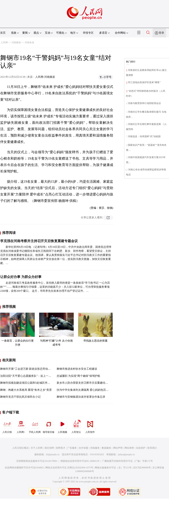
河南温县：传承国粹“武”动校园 (144, 136)
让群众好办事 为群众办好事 (20, 277)
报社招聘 (49, 448)
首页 (3, 32)
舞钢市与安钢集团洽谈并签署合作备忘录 (81, 396)
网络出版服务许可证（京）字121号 (113, 467)
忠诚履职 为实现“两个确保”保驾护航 (78, 375)
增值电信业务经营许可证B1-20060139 (79, 461)
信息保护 (140, 448)
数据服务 (106, 448)
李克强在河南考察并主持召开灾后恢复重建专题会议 (39, 241)
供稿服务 (95, 448)
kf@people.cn (53, 454)
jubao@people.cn (126, 454)
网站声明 (118, 448)
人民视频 (62, 425)
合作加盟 (83, 448)
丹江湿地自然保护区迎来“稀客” (144, 82)
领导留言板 (48, 425)
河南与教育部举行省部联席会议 (144, 103)
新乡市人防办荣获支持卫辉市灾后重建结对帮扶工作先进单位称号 (96, 382)
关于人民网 (37, 448)
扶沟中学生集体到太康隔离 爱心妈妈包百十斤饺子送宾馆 (91, 389)
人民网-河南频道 (45, 76)
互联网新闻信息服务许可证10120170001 (37, 461)
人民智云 (76, 425)
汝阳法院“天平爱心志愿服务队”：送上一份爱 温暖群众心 (34, 375)
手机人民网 (35, 425)
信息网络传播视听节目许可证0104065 (24, 467)
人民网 (4, 42)
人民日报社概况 (20, 448)
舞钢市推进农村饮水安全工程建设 (77, 368)
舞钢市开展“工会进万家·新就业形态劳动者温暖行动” (31, 368)
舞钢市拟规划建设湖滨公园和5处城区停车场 (26, 382)
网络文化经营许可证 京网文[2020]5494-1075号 (69, 467)
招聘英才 (60, 448)
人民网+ (21, 425)
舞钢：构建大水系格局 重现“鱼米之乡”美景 (26, 389)
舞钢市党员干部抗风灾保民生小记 (20, 396)
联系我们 (152, 448)
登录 (161, 32)
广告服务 (72, 448)
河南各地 (29, 42)
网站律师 (129, 448)
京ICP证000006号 (142, 467)
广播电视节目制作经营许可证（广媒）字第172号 (127, 461)
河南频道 (16, 42)
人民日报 (7, 425)
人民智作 (90, 425)
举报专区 (88, 32)
